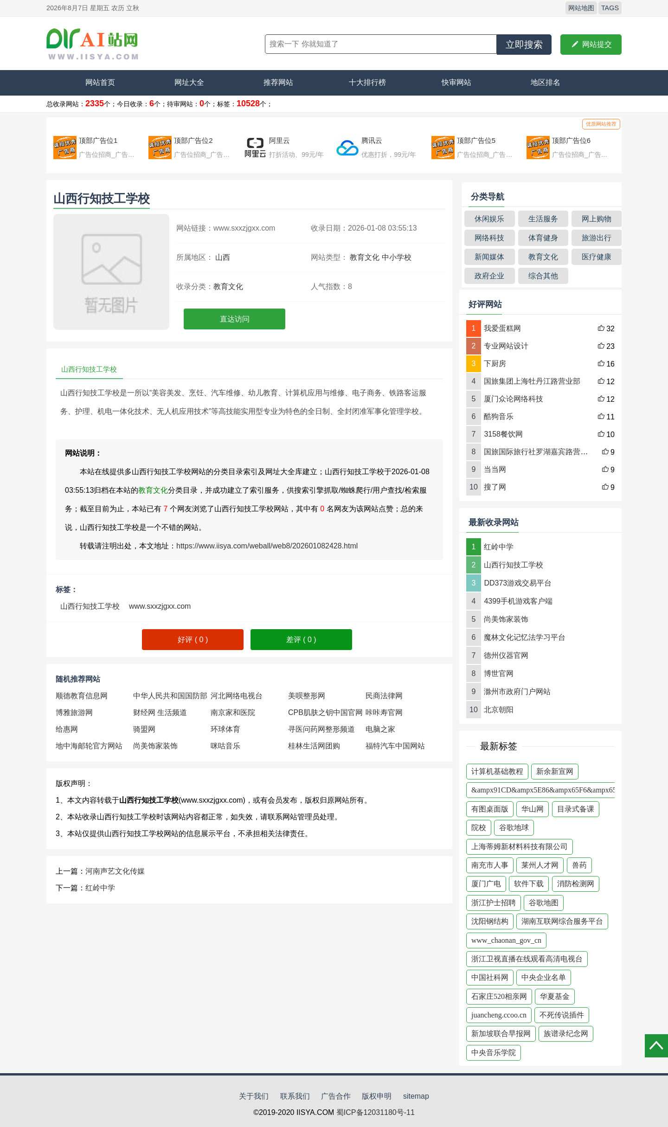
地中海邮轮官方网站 (89, 746)
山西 (222, 257)
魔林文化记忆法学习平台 (524, 637)
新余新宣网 (554, 771)
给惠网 (67, 729)
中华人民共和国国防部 (170, 696)
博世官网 (499, 673)
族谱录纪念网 (566, 1033)
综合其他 (543, 276)
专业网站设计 (506, 346)
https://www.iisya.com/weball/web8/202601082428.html (267, 546)
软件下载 (529, 884)
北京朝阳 (499, 710)
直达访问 (235, 319)
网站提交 (591, 44)
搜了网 (495, 487)
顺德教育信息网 (82, 696)
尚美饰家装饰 (155, 746)
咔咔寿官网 (384, 712)
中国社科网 (489, 977)
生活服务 (543, 219)
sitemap (416, 1096)
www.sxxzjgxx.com (160, 606)
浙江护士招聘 (493, 903)
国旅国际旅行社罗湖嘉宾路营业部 (539, 452)
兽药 (579, 865)
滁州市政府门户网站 (517, 692)
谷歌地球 (514, 827)
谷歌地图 (544, 903)
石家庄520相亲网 (499, 996)
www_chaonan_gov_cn (506, 940)
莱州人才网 (540, 865)
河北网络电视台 (237, 696)
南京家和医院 (233, 712)
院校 (478, 827)
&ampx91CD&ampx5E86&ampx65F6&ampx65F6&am (555, 790)
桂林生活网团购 (314, 746)
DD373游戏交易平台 (518, 583)
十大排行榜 (367, 82)
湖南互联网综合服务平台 (562, 921)
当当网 (495, 469)
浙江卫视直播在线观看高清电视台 (527, 959)
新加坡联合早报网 (501, 1033)
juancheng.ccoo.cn (499, 1015)
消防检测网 (575, 884)
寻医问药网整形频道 (321, 729)
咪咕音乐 (225, 746)
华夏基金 (555, 996)
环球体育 (225, 729)
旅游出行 (596, 238)
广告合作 (336, 1096)
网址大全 (189, 82)
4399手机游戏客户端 (518, 601)
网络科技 (489, 238)
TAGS (610, 8)
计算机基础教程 (497, 771)
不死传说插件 (562, 1015)
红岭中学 (100, 888)
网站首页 (100, 82)
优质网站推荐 (601, 124)
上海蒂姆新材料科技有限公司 (519, 846)
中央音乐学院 (493, 1052)
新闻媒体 (489, 257)
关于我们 (254, 1096)
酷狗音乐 (499, 416)
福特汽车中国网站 (395, 746)
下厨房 (495, 363)
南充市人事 (489, 865)
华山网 (532, 809)
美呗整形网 (306, 696)
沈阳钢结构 (489, 921)
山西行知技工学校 (90, 606)
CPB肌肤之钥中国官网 (325, 712)
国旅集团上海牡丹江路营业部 (532, 381)
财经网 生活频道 (160, 712)
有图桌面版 (489, 809)
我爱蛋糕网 (502, 328)
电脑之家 (380, 729)
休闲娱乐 (489, 219)
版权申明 (377, 1096)
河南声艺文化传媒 (115, 871)
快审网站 (456, 82)
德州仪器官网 (506, 655)
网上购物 (596, 219)
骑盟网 (144, 729)
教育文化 (364, 257)
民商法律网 (384, 696)
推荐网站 (278, 82)
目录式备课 (575, 809)
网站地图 (581, 8)
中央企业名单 (543, 977)
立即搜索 (524, 44)
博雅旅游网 (74, 712)
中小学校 (396, 257)
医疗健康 (596, 257)
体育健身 (543, 238)
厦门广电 (486, 884)
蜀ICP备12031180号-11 (375, 1112)
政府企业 (489, 276)
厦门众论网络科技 (513, 399)
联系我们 (295, 1096)
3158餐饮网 (503, 434)
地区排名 (545, 82)
